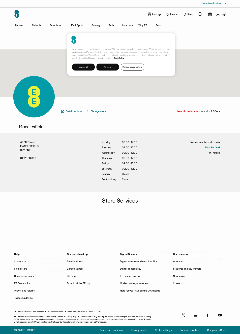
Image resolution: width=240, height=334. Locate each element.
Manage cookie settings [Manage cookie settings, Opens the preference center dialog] (132, 67)
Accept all (83, 67)
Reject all (108, 67)
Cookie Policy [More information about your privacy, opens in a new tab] (119, 58)
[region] (121, 54)
